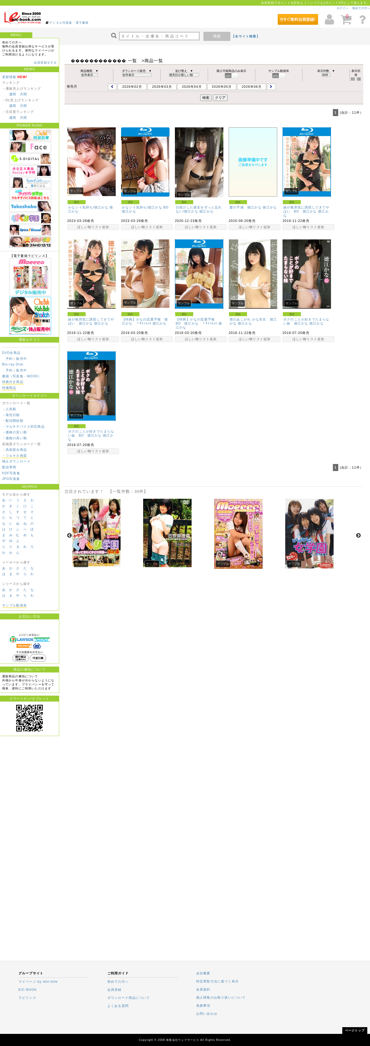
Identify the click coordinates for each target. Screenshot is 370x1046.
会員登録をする (45, 62)
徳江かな (129, 211)
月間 (23, 94)
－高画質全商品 (14, 450)
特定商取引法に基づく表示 (217, 981)
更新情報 (9, 77)
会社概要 (203, 973)
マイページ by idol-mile (38, 982)
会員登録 (114, 990)
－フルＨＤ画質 (14, 456)
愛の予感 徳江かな (246, 207)
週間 (12, 94)
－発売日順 (11, 415)
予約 (9, 359)
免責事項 (203, 1005)
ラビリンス (27, 998)
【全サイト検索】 (245, 36)
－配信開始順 (12, 421)
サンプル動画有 (14, 605)
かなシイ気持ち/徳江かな (88, 207)
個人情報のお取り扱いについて (221, 997)
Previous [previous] (69, 535)
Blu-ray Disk (12, 364)
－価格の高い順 (14, 438)
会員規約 (203, 989)
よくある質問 (118, 1006)
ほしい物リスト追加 (93, 227)
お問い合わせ (206, 1014)
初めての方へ (361, 8)
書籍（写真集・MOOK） (22, 376)
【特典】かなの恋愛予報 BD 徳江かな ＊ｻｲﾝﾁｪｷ (197, 321)
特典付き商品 (12, 382)
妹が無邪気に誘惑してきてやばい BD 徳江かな (306, 209)
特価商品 (9, 388)
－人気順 (9, 409)
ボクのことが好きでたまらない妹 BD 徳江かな (91, 433)
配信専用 (9, 467)
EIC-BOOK (28, 990)
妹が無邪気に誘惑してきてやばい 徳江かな (91, 321)
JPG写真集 (11, 479)
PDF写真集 (11, 473)
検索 (217, 36)
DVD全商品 (11, 353)
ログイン (342, 8)
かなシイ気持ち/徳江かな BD (145, 207)
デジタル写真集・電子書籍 (69, 22)
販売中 (21, 359)
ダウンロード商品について (128, 998)
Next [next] (358, 535)
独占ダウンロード (16, 461)
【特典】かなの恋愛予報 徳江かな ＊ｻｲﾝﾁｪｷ (145, 321)
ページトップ (355, 1030)
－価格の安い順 (14, 432)
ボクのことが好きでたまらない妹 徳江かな (306, 321)
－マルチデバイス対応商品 (23, 426)
